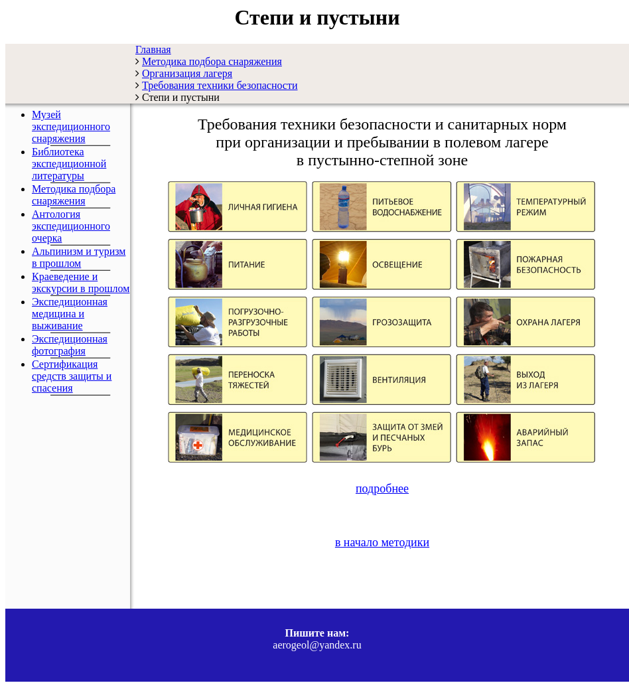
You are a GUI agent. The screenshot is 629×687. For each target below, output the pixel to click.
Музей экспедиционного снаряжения (71, 126)
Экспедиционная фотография (69, 344)
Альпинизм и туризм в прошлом (78, 257)
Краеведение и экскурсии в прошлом (80, 282)
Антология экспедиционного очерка (71, 226)
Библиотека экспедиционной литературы (69, 163)
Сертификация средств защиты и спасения (71, 376)
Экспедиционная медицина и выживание (69, 313)
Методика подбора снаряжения (73, 194)
